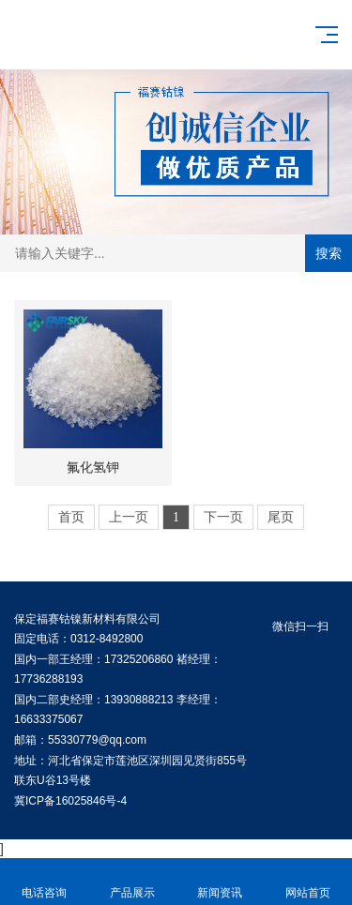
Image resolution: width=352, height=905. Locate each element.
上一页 (128, 517)
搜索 (328, 253)
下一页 (223, 517)
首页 (71, 517)
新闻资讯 (220, 882)
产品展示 (132, 882)
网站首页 (308, 882)
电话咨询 (44, 882)
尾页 (281, 517)
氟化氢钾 (93, 467)
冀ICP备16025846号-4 (70, 800)
